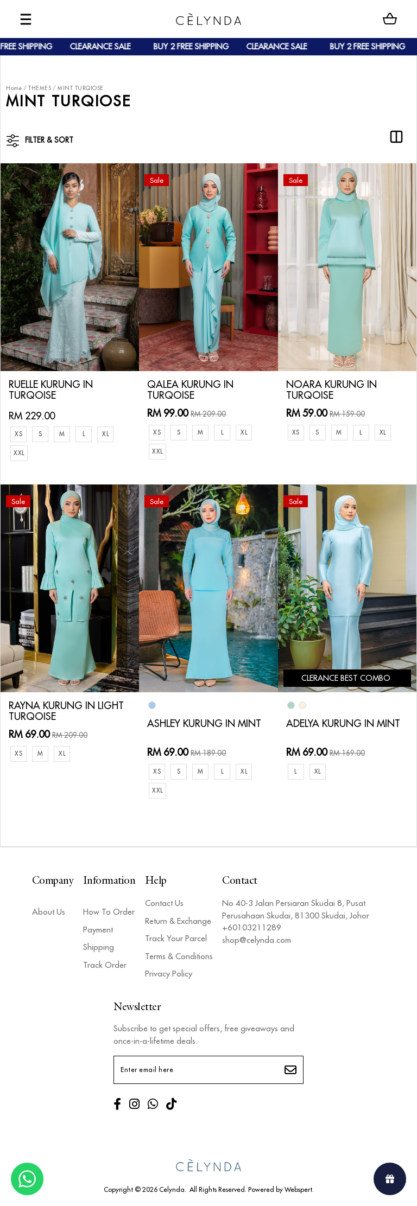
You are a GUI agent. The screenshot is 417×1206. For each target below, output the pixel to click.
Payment (98, 927)
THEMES (39, 88)
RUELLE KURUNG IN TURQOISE (51, 388)
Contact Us (164, 901)
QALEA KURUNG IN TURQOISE (190, 388)
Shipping (98, 945)
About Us (48, 909)
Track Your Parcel (176, 936)
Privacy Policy (168, 971)
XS (18, 431)
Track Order (105, 963)
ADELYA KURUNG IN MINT (343, 722)
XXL (19, 450)
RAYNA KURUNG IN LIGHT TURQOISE (66, 709)
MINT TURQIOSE (81, 88)
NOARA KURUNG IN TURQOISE (331, 388)
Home (14, 88)
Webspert (298, 1187)
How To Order (109, 909)
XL (105, 431)
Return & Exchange (178, 919)
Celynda (172, 1187)
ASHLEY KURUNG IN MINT (204, 722)
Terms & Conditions (179, 954)
